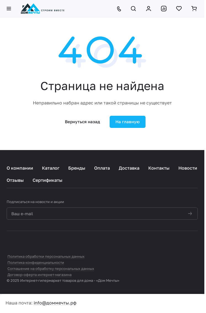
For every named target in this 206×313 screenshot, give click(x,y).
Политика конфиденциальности (35, 262)
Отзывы (15, 180)
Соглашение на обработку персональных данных (50, 268)
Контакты (159, 168)
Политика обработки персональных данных (45, 256)
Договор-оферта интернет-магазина (39, 274)
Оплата (102, 168)
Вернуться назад (82, 121)
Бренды (76, 168)
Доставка (129, 168)
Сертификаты (47, 180)
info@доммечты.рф (55, 303)
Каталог (50, 168)
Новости (187, 168)
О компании (20, 168)
